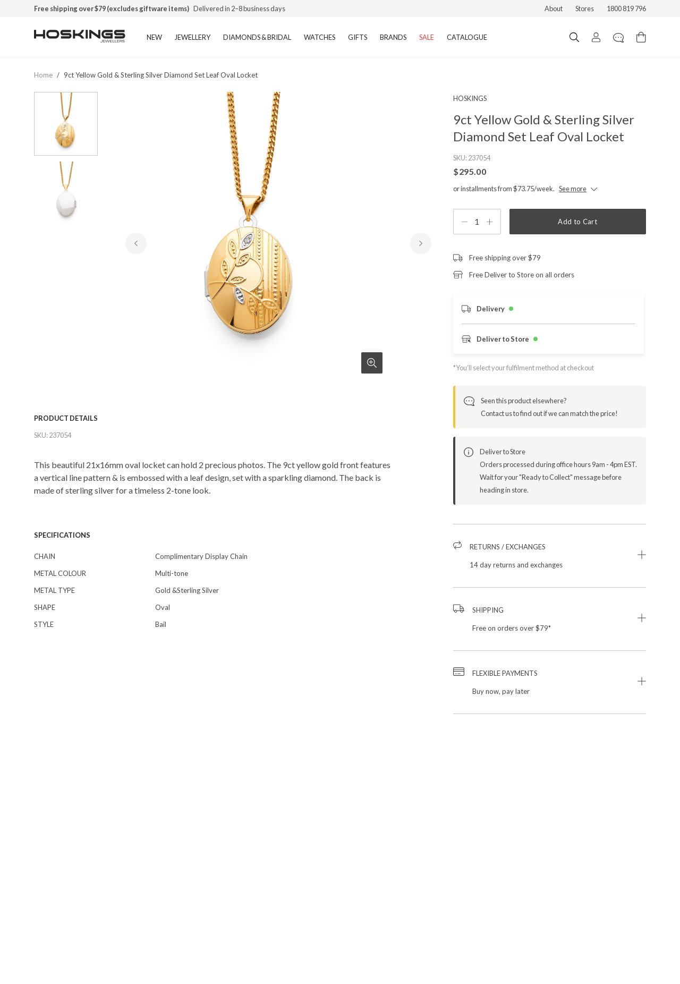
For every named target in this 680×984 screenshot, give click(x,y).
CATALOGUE (467, 37)
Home (43, 75)
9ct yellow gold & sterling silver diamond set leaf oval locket (161, 75)
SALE (426, 37)
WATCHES (319, 37)
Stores (584, 8)
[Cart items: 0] (641, 37)
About (554, 8)
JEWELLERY (192, 37)
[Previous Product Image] (136, 265)
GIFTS (357, 37)
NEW (154, 37)
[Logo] (79, 37)
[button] (549, 555)
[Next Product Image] (420, 265)
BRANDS (393, 37)
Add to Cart (577, 221)
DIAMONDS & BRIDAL (257, 37)
